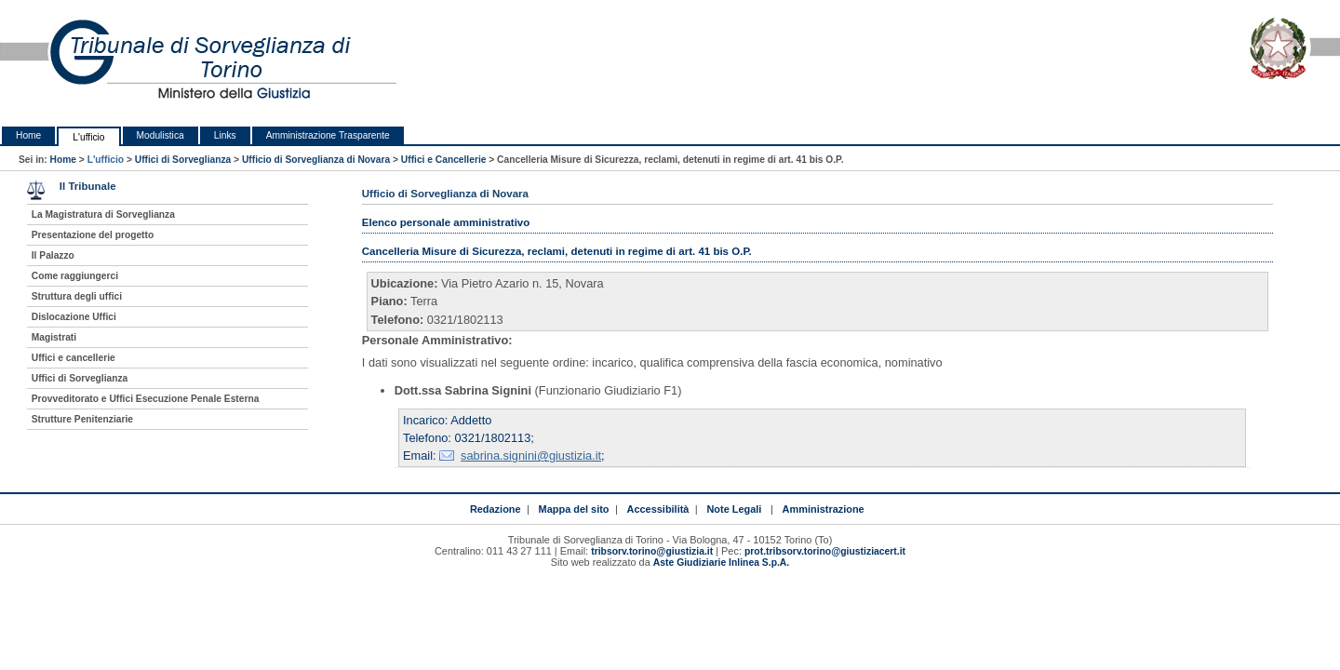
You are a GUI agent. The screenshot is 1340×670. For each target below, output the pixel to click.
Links (225, 135)
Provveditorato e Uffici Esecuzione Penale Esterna (146, 399)
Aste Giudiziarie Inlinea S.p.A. (721, 562)
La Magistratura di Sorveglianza (103, 214)
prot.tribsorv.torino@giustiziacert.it (824, 551)
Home (28, 135)
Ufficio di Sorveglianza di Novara (316, 159)
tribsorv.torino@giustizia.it (652, 551)
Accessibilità (658, 509)
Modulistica (160, 135)
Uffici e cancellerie (73, 358)
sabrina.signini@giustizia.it (531, 455)
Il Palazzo (53, 255)
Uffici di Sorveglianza (183, 159)
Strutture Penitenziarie (82, 419)
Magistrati (54, 337)
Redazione (495, 509)
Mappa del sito (574, 509)
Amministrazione (823, 509)
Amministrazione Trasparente (328, 135)
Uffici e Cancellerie (444, 159)
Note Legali (733, 509)
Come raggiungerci (75, 276)
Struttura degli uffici (77, 296)
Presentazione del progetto (93, 235)
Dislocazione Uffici (74, 317)
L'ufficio (88, 137)
